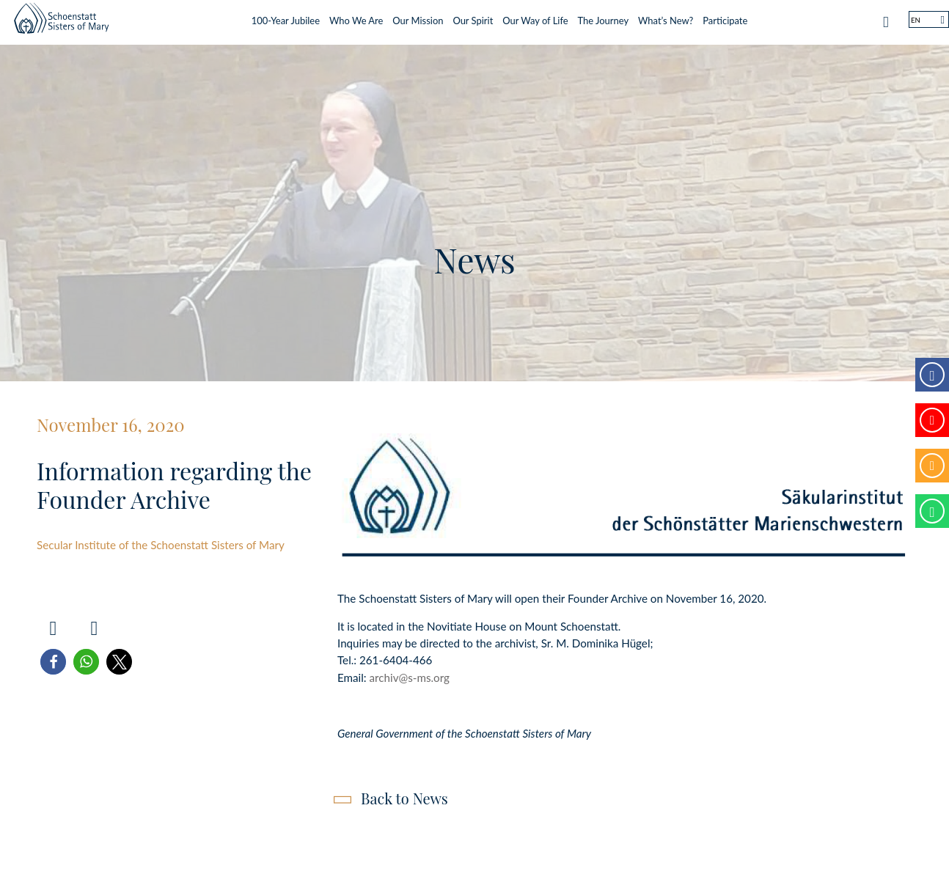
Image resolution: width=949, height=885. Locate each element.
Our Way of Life (535, 17)
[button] (53, 662)
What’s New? (665, 17)
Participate (725, 17)
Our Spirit (472, 17)
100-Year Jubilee (286, 17)
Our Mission (417, 17)
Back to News (404, 798)
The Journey (603, 17)
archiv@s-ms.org (410, 677)
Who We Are (356, 17)
